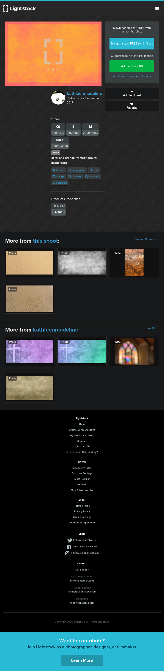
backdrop (60, 183)
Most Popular (82, 479)
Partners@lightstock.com (82, 591)
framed (58, 170)
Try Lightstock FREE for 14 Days (132, 43)
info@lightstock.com (82, 580)
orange (58, 176)
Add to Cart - (132, 66)
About (82, 424)
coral (94, 170)
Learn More (82, 660)
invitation (92, 176)
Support (82, 441)
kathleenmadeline (84, 93)
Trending (82, 484)
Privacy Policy (82, 511)
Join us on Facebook (85, 546)
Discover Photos (82, 468)
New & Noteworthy (82, 490)
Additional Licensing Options (132, 76)
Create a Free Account (82, 430)
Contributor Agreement (82, 522)
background (77, 170)
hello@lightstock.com (82, 603)
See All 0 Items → (147, 239)
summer (75, 176)
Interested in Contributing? (82, 452)
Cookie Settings (82, 517)
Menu (157, 8)
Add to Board (132, 93)
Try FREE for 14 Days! (82, 435)
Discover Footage (82, 473)
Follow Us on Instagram (85, 553)
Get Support (82, 569)
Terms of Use (82, 505)
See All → (152, 328)
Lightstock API (82, 446)
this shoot (45, 241)
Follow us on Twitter (85, 540)
